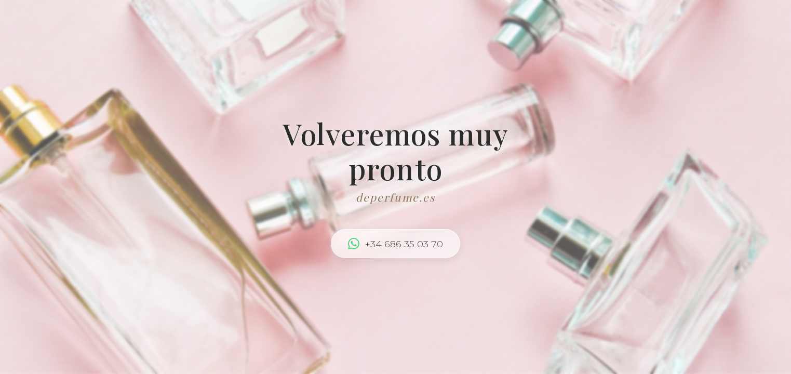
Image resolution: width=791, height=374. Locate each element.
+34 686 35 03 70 (395, 243)
